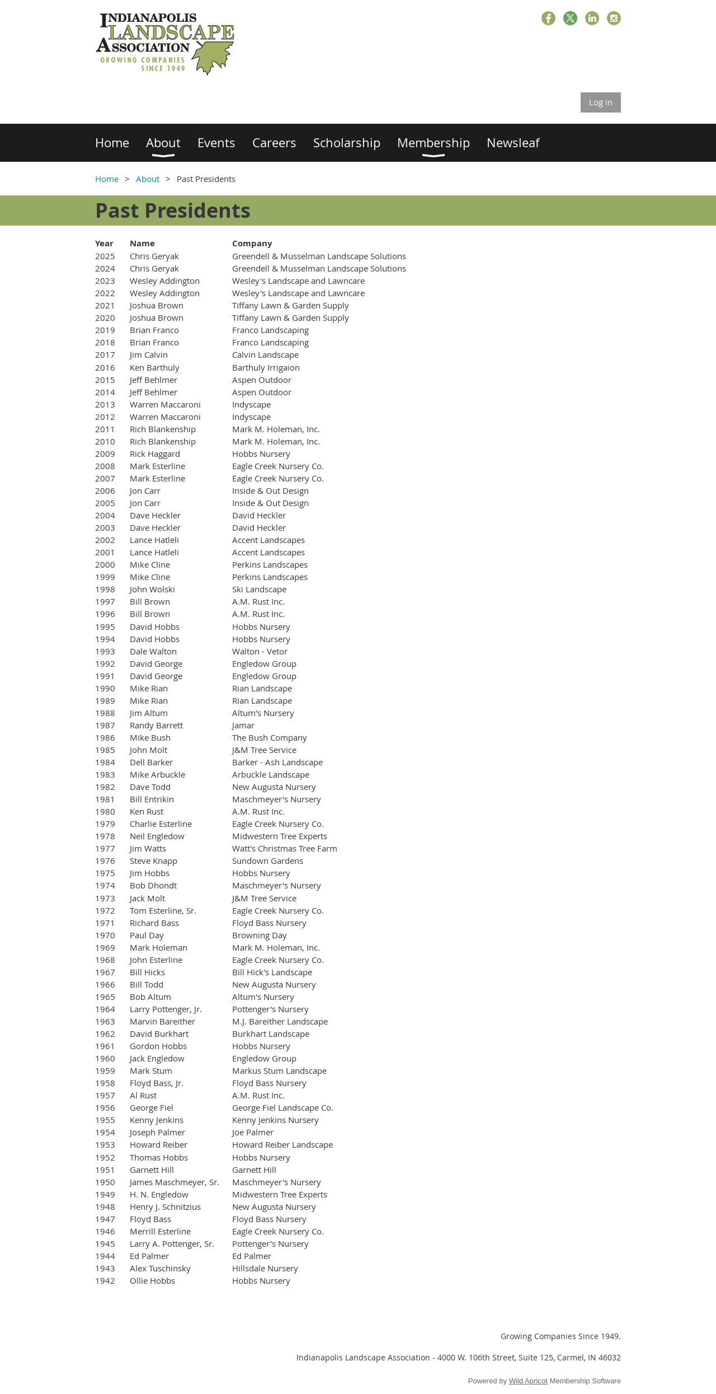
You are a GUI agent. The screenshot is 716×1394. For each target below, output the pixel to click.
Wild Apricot (528, 1381)
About (147, 178)
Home (107, 178)
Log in (601, 101)
